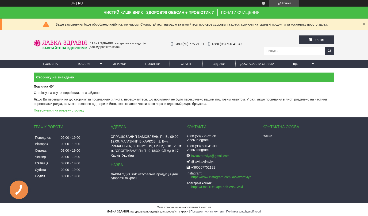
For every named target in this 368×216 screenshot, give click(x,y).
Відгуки (219, 64)
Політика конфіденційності (243, 211)
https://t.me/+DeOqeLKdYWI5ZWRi (217, 187)
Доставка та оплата (257, 64)
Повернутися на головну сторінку (59, 110)
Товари (83, 64)
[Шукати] (329, 51)
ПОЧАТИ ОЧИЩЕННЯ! (241, 13)
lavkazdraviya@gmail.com (210, 156)
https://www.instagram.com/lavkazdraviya (221, 177)
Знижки (119, 64)
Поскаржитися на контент (207, 211)
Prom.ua (206, 207)
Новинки (152, 64)
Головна (50, 64)
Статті (186, 64)
